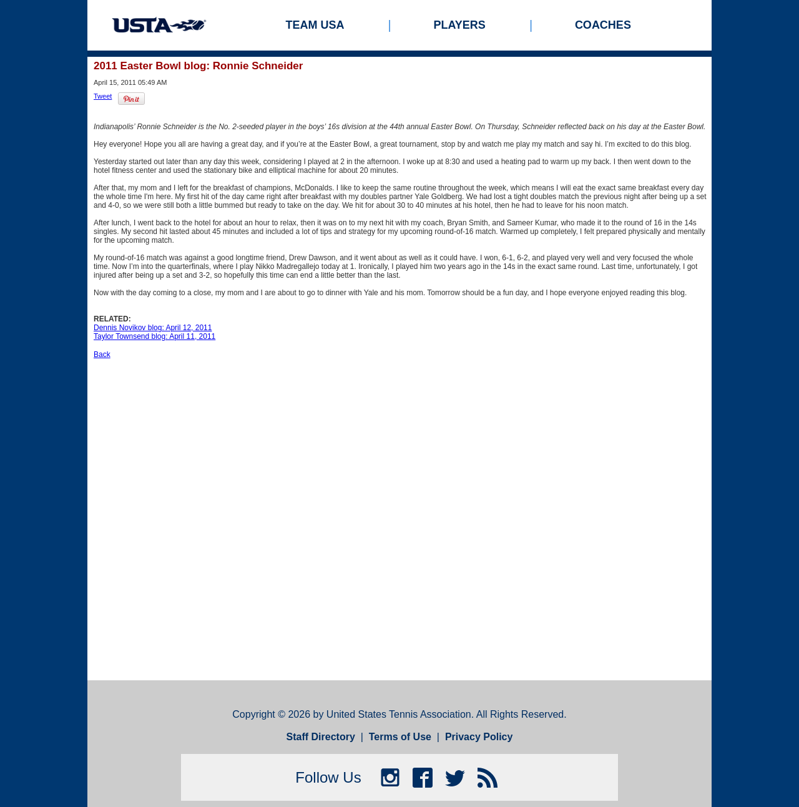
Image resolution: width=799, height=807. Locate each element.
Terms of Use (400, 736)
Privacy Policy (479, 736)
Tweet (103, 96)
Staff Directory (321, 736)
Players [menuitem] (460, 25)
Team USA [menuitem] (315, 25)
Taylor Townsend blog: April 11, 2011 (154, 336)
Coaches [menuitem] (603, 25)
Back (102, 354)
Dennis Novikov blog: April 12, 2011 (153, 327)
